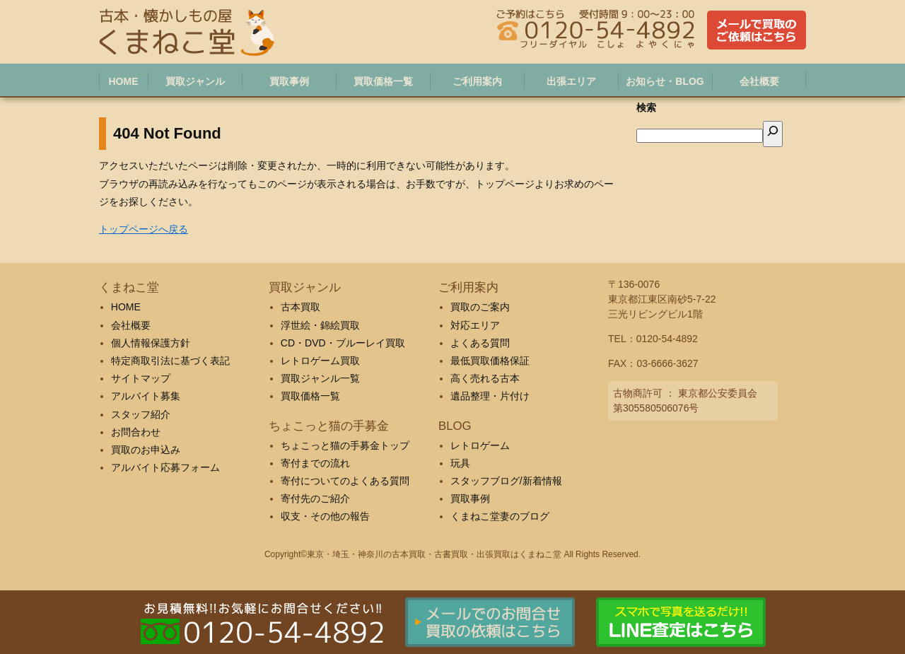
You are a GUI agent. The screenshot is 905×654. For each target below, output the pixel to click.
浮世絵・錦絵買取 (320, 325)
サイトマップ (140, 378)
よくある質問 (480, 343)
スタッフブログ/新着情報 (506, 480)
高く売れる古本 (485, 378)
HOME (126, 307)
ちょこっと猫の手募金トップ (345, 445)
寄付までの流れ (315, 463)
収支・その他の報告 (325, 516)
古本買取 (300, 307)
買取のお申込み (145, 449)
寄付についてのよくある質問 (345, 480)
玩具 (460, 463)
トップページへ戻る (143, 229)
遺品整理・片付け (490, 396)
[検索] (773, 134)
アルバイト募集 (145, 396)
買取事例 (470, 498)
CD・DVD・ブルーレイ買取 (343, 343)
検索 (646, 107)
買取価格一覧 (310, 396)
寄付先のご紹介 (315, 498)
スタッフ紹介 (140, 414)
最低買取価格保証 (490, 360)
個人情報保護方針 (150, 343)
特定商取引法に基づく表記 (170, 360)
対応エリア (475, 325)
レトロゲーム (480, 445)
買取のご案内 (480, 307)
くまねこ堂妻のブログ (499, 516)
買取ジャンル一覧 (320, 378)
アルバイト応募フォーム (165, 467)
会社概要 (131, 325)
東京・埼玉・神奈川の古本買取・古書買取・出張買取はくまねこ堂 (434, 554)
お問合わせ (135, 432)
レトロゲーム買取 (320, 360)
